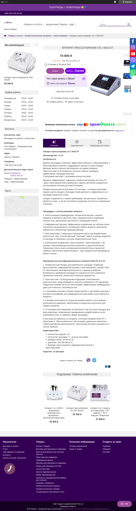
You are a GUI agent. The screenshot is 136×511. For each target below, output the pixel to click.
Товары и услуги (33, 24)
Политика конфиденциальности (97, 509)
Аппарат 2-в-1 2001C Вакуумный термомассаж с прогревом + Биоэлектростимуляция (54, 413)
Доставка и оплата (10, 446)
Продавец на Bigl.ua (68, 506)
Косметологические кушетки (48, 486)
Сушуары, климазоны (45, 483)
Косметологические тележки (48, 489)
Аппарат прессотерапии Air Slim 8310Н (18, 78)
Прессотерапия (60, 36)
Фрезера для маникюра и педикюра (51, 463)
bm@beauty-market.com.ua (16, 174)
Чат (124, 504)
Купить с (75, 71)
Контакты (7, 455)
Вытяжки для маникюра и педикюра (51, 449)
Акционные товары (56, 24)
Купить (55, 71)
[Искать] (129, 24)
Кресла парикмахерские (46, 472)
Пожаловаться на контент (73, 509)
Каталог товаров (43, 446)
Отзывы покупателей (78, 446)
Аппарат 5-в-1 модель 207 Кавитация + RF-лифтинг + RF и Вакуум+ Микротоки (100, 412)
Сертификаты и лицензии (13, 452)
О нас (5, 449)
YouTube (106, 452)
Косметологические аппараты (38, 36)
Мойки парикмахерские (46, 475)
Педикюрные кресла (44, 460)
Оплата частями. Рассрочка (14, 458)
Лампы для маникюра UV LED (48, 466)
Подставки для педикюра (46, 457)
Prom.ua (80, 504)
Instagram (107, 449)
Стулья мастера (43, 469)
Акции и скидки (75, 449)
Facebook (107, 446)
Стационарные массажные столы (50, 492)
